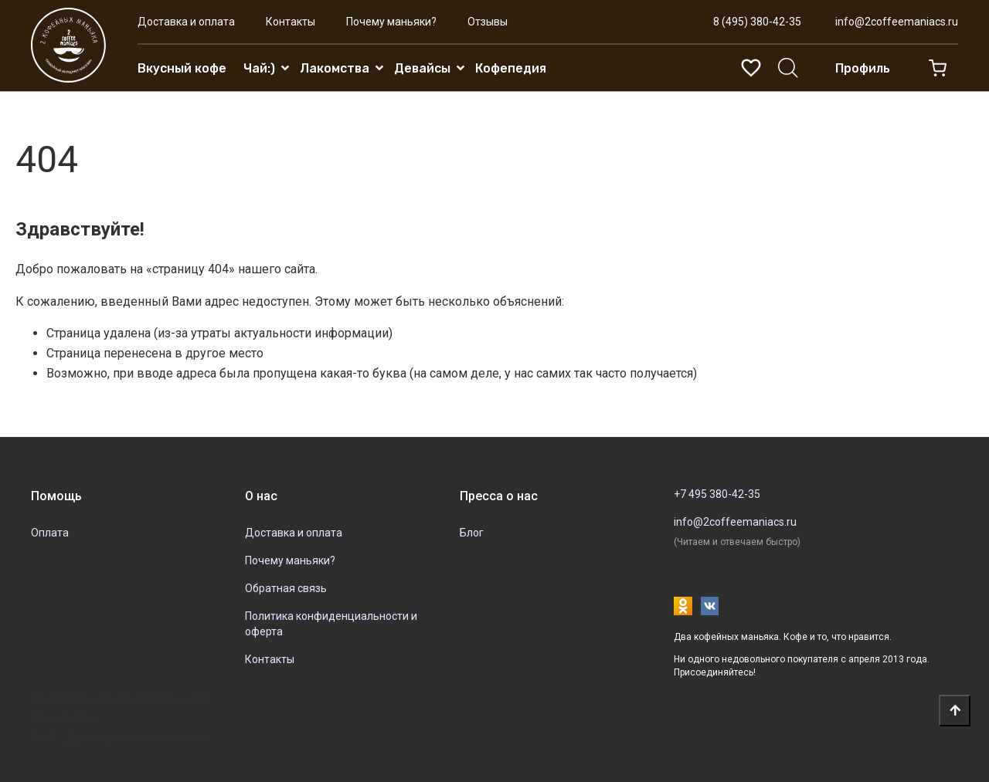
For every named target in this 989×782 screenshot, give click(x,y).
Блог (472, 532)
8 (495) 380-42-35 (757, 21)
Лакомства (334, 68)
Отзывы (487, 21)
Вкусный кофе (182, 68)
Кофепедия (510, 68)
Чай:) (259, 68)
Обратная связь (286, 588)
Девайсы (422, 68)
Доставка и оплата (186, 21)
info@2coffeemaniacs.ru (896, 21)
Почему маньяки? (391, 21)
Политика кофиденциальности (120, 698)
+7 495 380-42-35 (717, 494)
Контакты (290, 21)
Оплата (50, 532)
